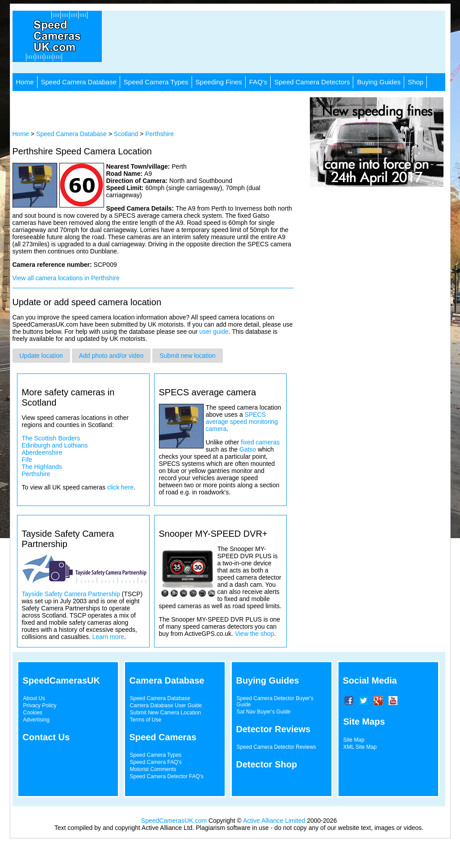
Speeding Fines (219, 82)
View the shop (254, 633)
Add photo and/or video (111, 355)
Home (25, 82)
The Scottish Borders (51, 438)
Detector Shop (266, 764)
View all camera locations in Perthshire (66, 278)
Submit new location (187, 355)
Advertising (36, 720)
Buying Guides (379, 82)
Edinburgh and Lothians (55, 445)
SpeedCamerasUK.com (174, 820)
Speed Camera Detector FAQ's (167, 776)
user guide (213, 331)
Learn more (108, 636)
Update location (41, 355)
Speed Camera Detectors (312, 82)
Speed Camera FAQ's (156, 762)
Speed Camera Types (156, 82)
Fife (27, 459)
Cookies (32, 712)
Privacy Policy (40, 705)
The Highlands (42, 466)
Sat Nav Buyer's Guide (264, 712)
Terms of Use (146, 720)
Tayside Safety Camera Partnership (71, 593)
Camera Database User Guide (166, 705)
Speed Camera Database (79, 82)
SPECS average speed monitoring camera (242, 421)
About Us (34, 698)
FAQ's (258, 82)
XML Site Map (360, 747)
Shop (415, 82)
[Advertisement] (278, 41)
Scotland (126, 133)
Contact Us (46, 737)
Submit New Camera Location (165, 712)
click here (120, 487)
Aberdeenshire (42, 452)
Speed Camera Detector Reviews (276, 747)
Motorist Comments (153, 769)
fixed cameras (260, 442)
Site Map (353, 740)
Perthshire (159, 133)
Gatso (247, 449)
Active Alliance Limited (274, 820)
